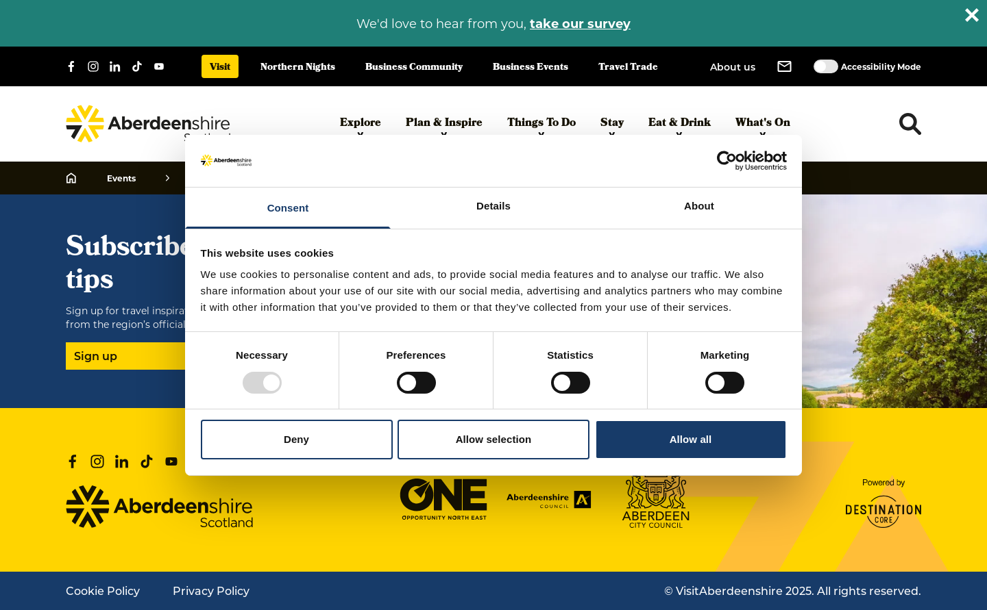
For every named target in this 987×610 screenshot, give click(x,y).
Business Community (414, 68)
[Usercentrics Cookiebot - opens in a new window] (727, 161)
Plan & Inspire (444, 126)
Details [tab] (493, 206)
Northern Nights (297, 68)
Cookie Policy (103, 590)
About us (732, 66)
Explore (360, 126)
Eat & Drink (679, 126)
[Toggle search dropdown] (910, 124)
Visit (220, 68)
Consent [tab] (288, 208)
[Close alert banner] (972, 15)
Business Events (530, 68)
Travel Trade (628, 68)
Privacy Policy (211, 590)
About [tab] (699, 206)
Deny (296, 439)
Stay (612, 126)
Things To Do (541, 126)
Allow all (691, 439)
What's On (762, 126)
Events (121, 178)
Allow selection (494, 439)
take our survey (580, 23)
